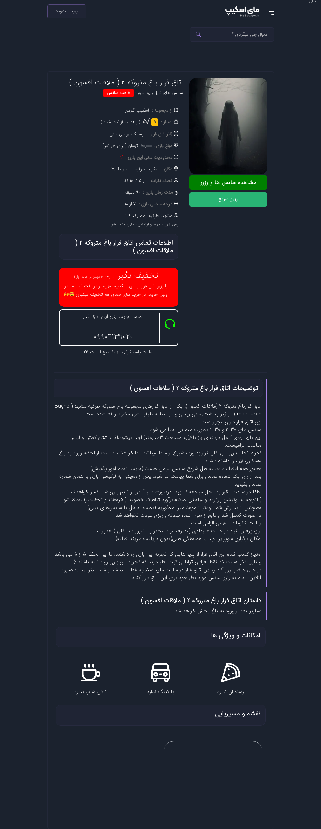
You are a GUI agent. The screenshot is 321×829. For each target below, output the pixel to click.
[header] (198, 34)
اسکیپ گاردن (137, 110)
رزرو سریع (228, 199)
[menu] (270, 11)
